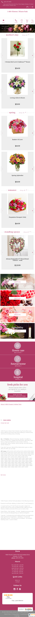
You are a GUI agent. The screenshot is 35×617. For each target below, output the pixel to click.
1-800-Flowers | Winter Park (17, 11)
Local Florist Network (26, 614)
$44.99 (17, 146)
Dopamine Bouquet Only (17, 217)
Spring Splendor (17, 175)
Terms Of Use (7, 614)
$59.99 (17, 104)
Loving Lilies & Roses (17, 98)
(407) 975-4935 (7, 1)
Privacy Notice (15, 614)
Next (32, 55)
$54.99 (17, 182)
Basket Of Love (17, 139)
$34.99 (17, 68)
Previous (2, 55)
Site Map (17, 616)
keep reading (7, 420)
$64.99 (17, 223)
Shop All (25, 35)
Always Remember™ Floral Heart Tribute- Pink (17, 259)
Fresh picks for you (17, 387)
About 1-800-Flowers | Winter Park (11, 404)
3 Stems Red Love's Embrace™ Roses (17, 62)
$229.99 (17, 265)
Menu (3, 22)
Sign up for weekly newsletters (17, 395)
